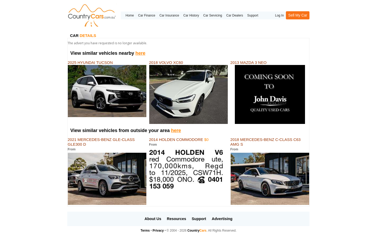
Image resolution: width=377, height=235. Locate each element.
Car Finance (146, 15)
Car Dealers (234, 15)
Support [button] (199, 219)
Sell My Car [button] (297, 15)
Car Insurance (169, 15)
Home (129, 15)
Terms (145, 230)
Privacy (158, 230)
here (140, 53)
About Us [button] (153, 219)
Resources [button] (176, 219)
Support (252, 15)
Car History (191, 15)
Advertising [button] (222, 219)
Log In (279, 15)
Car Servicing (212, 15)
